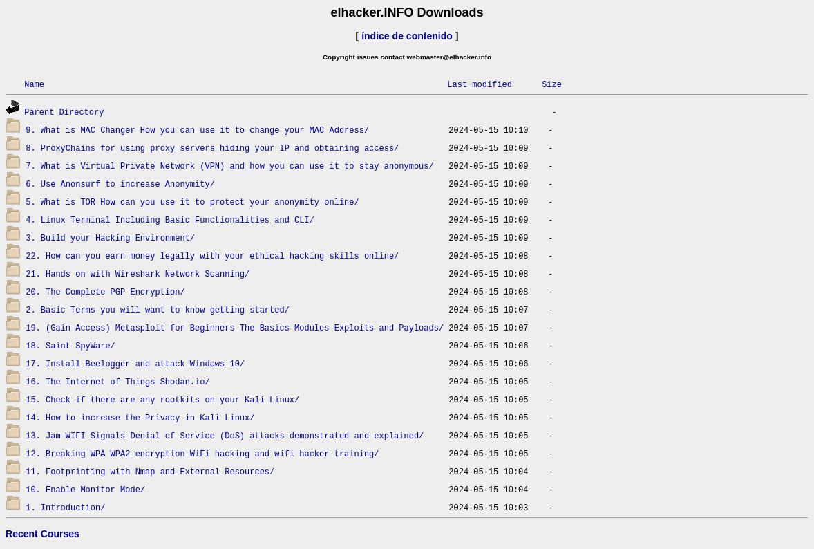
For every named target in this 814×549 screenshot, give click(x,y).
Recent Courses (42, 533)
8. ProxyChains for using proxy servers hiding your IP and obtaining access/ (212, 147)
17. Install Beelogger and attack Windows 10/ (135, 363)
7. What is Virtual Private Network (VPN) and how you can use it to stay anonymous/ (229, 165)
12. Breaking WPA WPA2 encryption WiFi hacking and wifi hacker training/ (202, 453)
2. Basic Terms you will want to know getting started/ (158, 309)
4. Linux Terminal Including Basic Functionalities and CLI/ (170, 219)
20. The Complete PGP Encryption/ (105, 291)
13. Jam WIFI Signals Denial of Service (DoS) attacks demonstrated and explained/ (225, 435)
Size (552, 84)
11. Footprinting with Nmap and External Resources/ (150, 471)
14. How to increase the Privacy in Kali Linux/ (140, 417)
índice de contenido (407, 35)
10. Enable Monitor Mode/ (85, 489)
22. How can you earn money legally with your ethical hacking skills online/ (212, 255)
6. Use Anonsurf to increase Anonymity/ (120, 183)
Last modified (479, 84)
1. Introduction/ (65, 507)
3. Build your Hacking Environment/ (110, 237)
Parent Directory (64, 112)
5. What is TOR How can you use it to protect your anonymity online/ (192, 201)
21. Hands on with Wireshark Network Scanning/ (137, 273)
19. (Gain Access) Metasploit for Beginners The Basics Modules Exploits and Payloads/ (235, 327)
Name (34, 84)
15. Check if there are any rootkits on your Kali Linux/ (162, 399)
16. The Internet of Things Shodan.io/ (117, 381)
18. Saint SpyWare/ (70, 345)
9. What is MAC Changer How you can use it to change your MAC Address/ (197, 130)
